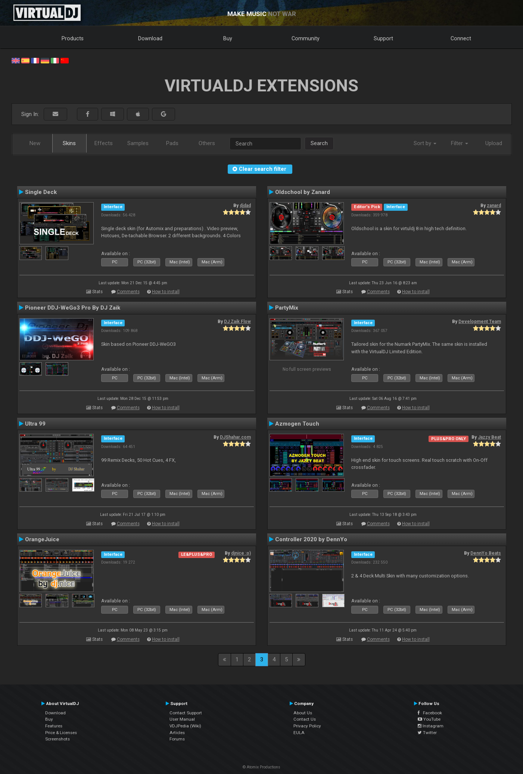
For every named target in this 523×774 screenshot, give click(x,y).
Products (73, 38)
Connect (461, 38)
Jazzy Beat (489, 437)
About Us (302, 712)
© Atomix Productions (261, 767)
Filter (459, 143)
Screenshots (57, 739)
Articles (177, 732)
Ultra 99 (35, 423)
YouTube (429, 719)
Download (150, 38)
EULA (299, 732)
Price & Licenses (61, 732)
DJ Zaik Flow (237, 321)
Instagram (430, 725)
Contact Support (185, 712)
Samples (138, 143)
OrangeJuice (42, 539)
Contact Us (304, 719)
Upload (493, 143)
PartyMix (286, 307)
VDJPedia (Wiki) (185, 725)
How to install (166, 291)
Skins (69, 143)
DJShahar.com (235, 437)
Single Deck (41, 192)
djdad (245, 205)
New (34, 143)
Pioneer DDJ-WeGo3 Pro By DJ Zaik (72, 307)
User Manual (182, 719)
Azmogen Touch (297, 423)
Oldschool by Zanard (302, 192)
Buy (227, 38)
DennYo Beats (485, 553)
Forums (177, 739)
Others (207, 143)
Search (319, 143)
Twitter (427, 732)
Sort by (425, 143)
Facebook (430, 712)
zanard (494, 205)
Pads (172, 143)
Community (306, 38)
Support (383, 38)
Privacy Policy (307, 725)
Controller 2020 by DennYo (311, 539)
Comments (128, 291)
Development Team (479, 321)
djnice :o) (241, 553)
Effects (103, 143)
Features (53, 725)
